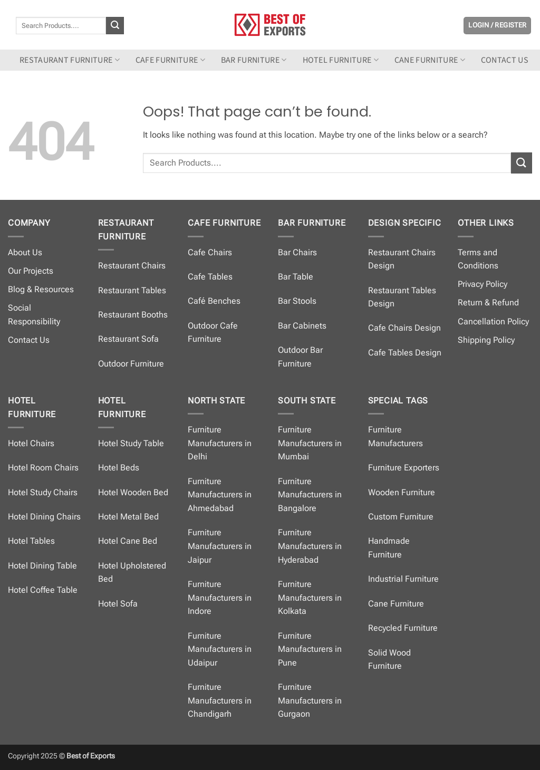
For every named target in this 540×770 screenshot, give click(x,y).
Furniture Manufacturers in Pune (310, 649)
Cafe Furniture (170, 60)
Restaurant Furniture (70, 60)
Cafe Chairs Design (404, 328)
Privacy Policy (482, 284)
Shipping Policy (486, 340)
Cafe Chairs (210, 252)
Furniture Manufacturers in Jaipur (220, 545)
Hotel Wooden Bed (133, 492)
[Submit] (115, 26)
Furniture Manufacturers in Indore (220, 597)
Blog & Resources (41, 289)
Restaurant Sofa (128, 339)
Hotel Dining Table (42, 566)
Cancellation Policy (493, 321)
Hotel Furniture (341, 60)
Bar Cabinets (302, 326)
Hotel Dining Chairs (44, 517)
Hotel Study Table (131, 443)
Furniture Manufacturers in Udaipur (220, 649)
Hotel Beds (118, 468)
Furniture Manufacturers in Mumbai (310, 443)
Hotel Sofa (118, 604)
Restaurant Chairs (132, 266)
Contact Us (29, 340)
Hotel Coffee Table (43, 590)
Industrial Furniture (403, 579)
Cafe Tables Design (404, 353)
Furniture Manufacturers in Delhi (220, 443)
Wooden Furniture (401, 492)
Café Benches (214, 301)
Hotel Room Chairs (43, 468)
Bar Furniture (254, 60)
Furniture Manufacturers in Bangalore (310, 494)
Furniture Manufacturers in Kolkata (310, 597)
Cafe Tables (210, 277)
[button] (497, 25)
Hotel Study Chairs (43, 492)
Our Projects (30, 271)
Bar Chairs (297, 252)
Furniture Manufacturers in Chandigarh (220, 700)
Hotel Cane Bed (127, 541)
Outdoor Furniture (131, 364)
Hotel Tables (31, 541)
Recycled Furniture (403, 628)
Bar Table (295, 277)
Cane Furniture (429, 60)
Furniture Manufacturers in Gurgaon (310, 700)
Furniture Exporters (403, 468)
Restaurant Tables (132, 290)
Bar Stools (297, 301)
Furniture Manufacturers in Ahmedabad (220, 494)
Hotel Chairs (31, 443)
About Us (25, 252)
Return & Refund (488, 302)
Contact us (504, 60)
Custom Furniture (400, 517)
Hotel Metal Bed (128, 517)
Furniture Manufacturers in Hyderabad (310, 545)
